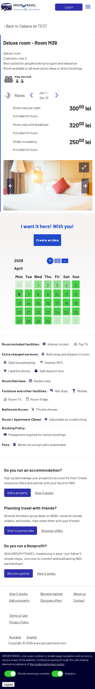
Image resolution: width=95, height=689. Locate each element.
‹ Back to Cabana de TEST (25, 26)
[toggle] (10, 674)
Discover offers (52, 530)
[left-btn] (10, 186)
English (32, 637)
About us (79, 594)
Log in (69, 7)
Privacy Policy (19, 622)
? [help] (50, 261)
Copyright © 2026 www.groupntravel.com (37, 643)
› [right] (65, 261)
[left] (31, 95)
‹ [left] (57, 261)
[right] (56, 95)
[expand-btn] (84, 167)
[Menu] (88, 7)
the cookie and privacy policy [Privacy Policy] (47, 664)
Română (15, 637)
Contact (79, 600)
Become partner (18, 573)
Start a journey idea (20, 530)
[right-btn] (85, 186)
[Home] (6, 7)
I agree (8, 684)
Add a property (17, 493)
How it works (44, 493)
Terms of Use (18, 615)
